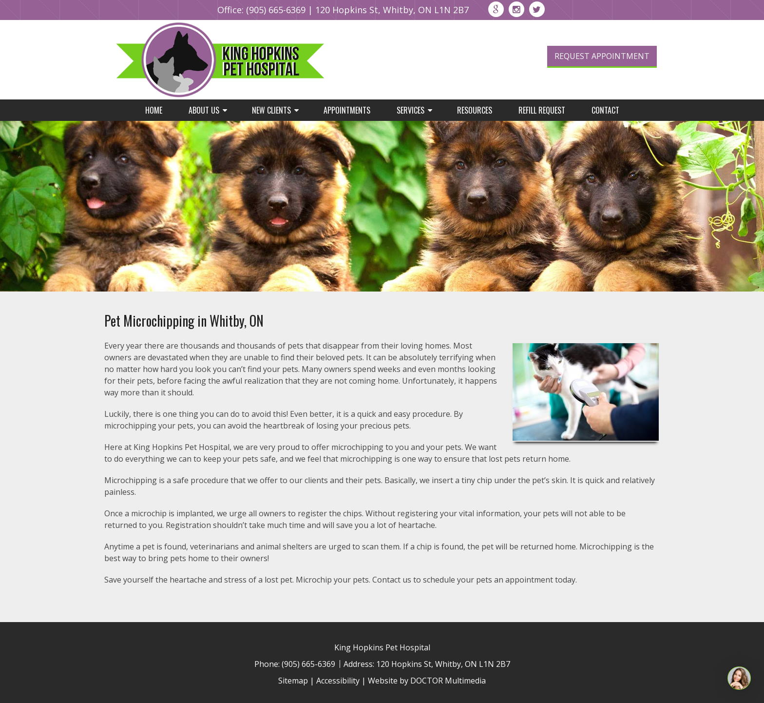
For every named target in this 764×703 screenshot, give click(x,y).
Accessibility (338, 680)
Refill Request (541, 110)
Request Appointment (601, 56)
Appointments (347, 110)
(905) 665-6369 (276, 10)
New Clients (271, 110)
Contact (605, 110)
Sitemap (293, 680)
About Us (204, 110)
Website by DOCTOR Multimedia (427, 680)
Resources (474, 110)
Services (410, 110)
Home (153, 110)
